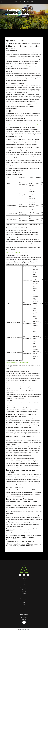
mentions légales (22, 616)
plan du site (16, 616)
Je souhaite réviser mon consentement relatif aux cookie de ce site (22, 125)
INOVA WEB (24, 619)
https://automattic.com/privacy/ (32, 65)
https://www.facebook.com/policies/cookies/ (17, 252)
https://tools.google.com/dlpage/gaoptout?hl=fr (17, 362)
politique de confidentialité (29, 616)
